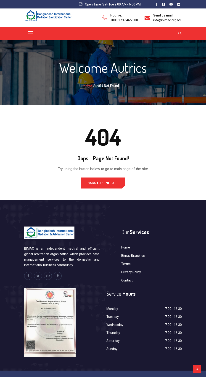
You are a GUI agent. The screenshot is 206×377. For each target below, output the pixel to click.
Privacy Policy (131, 272)
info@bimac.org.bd (167, 20)
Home (87, 85)
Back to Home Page (103, 183)
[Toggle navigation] (30, 33)
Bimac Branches (133, 255)
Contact (127, 280)
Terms (126, 264)
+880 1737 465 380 (124, 20)
